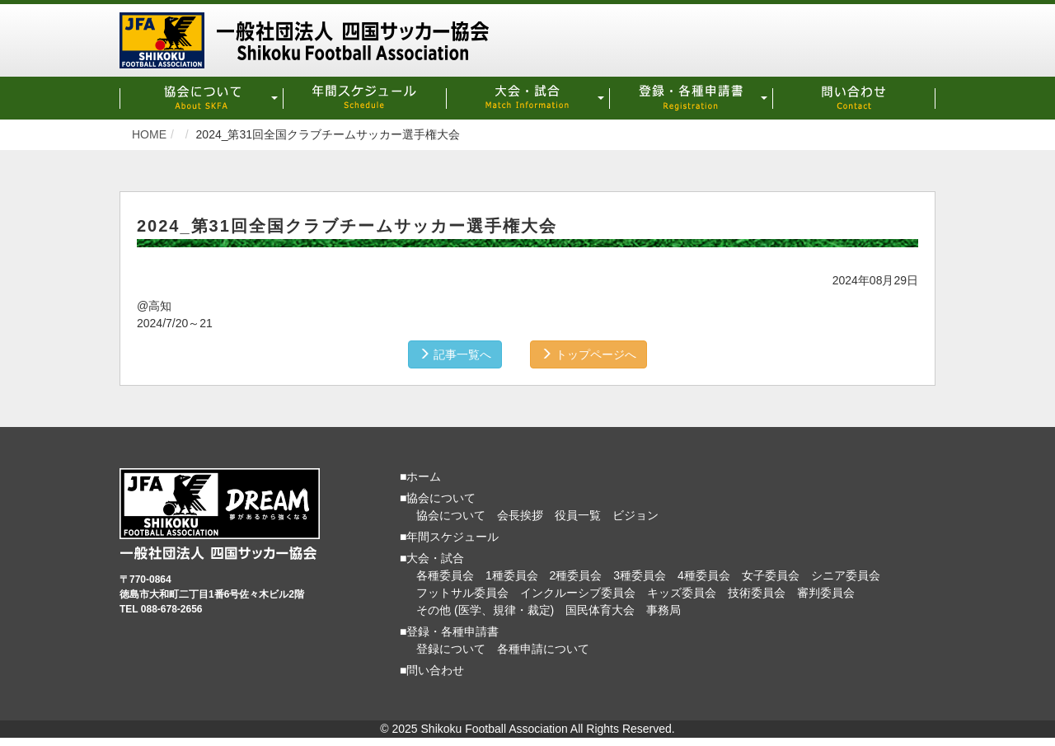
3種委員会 (639, 575)
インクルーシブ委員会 (577, 592)
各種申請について (543, 648)
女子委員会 (770, 575)
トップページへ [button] (588, 354)
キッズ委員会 (681, 592)
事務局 (663, 610)
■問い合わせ (432, 670)
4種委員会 (704, 575)
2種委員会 (576, 575)
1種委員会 (511, 575)
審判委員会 (826, 592)
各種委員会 (445, 575)
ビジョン (635, 515)
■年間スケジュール (449, 536)
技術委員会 (756, 592)
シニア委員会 (845, 575)
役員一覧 (578, 515)
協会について (450, 515)
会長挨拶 (520, 515)
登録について (450, 648)
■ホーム (420, 476)
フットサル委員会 (462, 592)
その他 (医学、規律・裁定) (485, 610)
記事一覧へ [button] (455, 354)
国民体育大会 (600, 610)
